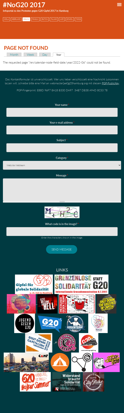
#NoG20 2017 (24, 5)
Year (60, 54)
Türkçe (78, 19)
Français (35, 19)
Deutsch (45, 19)
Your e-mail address (62, 122)
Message (62, 175)
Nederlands (16, 19)
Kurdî (62, 19)
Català (6, 19)
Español (70, 19)
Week (30, 54)
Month (14, 54)
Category (62, 158)
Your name (62, 104)
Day (44, 54)
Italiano (54, 19)
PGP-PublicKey (110, 83)
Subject (62, 140)
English (26, 19)
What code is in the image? (62, 224)
